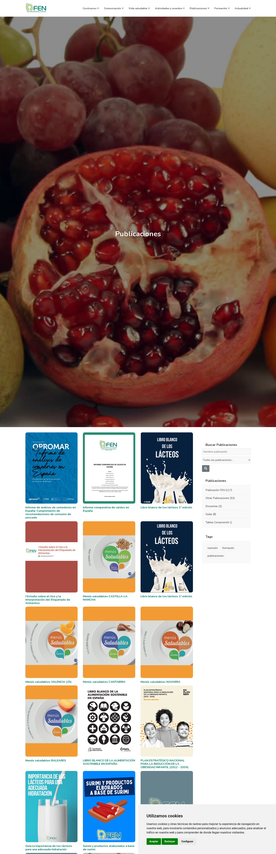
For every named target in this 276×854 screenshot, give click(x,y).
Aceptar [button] (153, 841)
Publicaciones (199, 8)
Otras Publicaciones (220, 498)
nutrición (212, 548)
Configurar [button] (187, 841)
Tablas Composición (219, 522)
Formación (222, 8)
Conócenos (91, 8)
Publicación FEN (219, 490)
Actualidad (243, 8)
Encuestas (214, 506)
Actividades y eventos (170, 8)
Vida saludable (139, 8)
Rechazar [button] (170, 841)
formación (228, 548)
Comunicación (114, 8)
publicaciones (215, 556)
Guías (211, 514)
